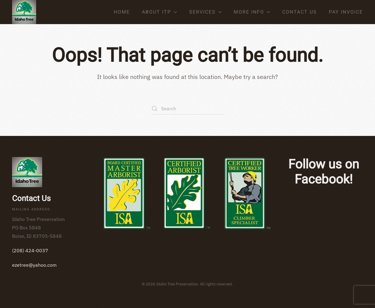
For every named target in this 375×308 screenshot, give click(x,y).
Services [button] (205, 12)
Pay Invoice (346, 12)
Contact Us (299, 12)
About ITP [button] (159, 12)
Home (122, 12)
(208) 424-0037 (30, 250)
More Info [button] (252, 12)
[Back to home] (24, 12)
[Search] (188, 108)
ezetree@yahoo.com (34, 265)
